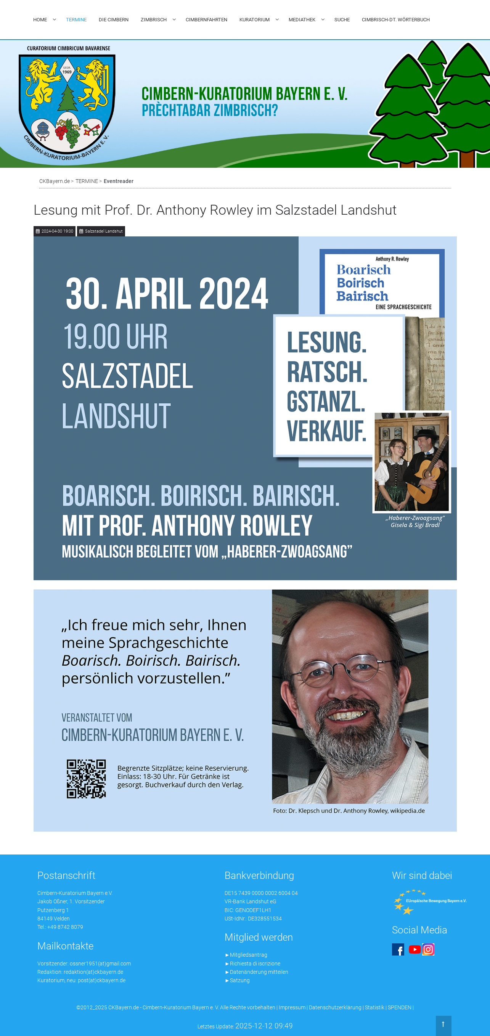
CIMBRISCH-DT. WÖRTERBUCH (396, 19)
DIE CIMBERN (114, 19)
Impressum (292, 1007)
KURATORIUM (254, 19)
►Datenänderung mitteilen (256, 972)
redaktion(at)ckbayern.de (93, 972)
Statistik (374, 1007)
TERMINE (76, 19)
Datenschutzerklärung (335, 1007)
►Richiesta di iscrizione (252, 964)
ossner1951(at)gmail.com (100, 964)
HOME (40, 19)
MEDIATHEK (302, 19)
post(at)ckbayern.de (101, 980)
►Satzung (237, 980)
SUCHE (342, 19)
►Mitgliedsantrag (246, 955)
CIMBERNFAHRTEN (206, 19)
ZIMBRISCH (154, 19)
